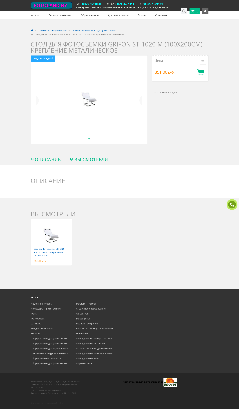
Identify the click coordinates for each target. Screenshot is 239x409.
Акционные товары (41, 303)
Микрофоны (83, 318)
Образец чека (84, 363)
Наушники (82, 333)
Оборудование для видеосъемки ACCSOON (96, 353)
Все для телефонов (87, 323)
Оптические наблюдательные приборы (96, 348)
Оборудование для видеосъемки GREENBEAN (51, 348)
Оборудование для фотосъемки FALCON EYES (51, 338)
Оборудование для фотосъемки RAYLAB (51, 363)
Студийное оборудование (91, 308)
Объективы (82, 313)
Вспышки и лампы (86, 303)
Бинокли (35, 333)
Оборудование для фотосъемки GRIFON (51, 343)
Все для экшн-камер (42, 328)
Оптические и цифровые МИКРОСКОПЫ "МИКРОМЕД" (51, 353)
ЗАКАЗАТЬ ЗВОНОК (233, 204)
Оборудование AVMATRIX (90, 343)
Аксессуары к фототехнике (46, 308)
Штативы (36, 323)
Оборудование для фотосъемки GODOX (96, 338)
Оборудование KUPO (88, 358)
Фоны (34, 313)
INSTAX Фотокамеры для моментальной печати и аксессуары (96, 328)
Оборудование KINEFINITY (46, 358)
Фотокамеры (38, 318)
